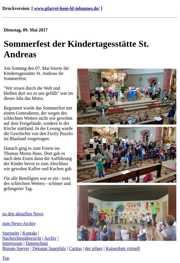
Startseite (10, 233)
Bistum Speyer (15, 248)
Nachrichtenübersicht (21, 238)
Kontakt (29, 233)
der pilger (93, 248)
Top (5, 258)
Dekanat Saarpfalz (49, 248)
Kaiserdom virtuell (123, 248)
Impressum (12, 243)
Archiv (50, 238)
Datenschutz (37, 243)
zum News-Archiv (19, 223)
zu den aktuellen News (22, 213)
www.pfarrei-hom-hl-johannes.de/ (67, 8)
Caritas (75, 248)
